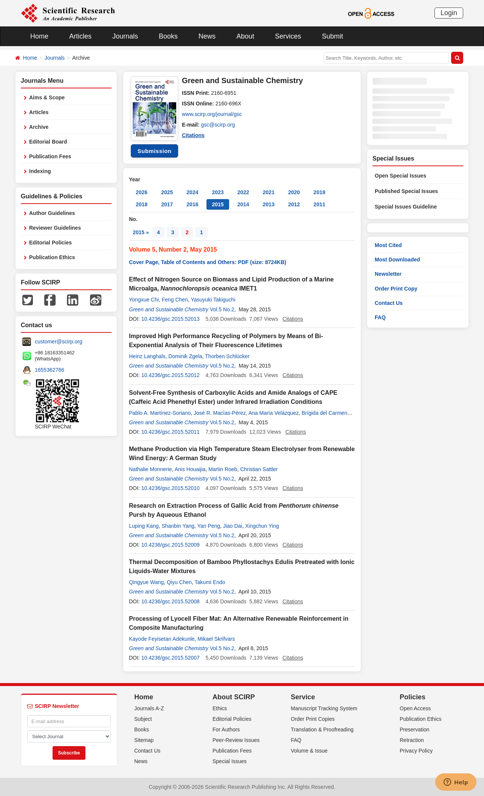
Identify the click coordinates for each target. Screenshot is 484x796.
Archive (38, 127)
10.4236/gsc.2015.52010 (170, 488)
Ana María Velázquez (273, 413)
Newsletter (388, 274)
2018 (141, 204)
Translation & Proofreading (322, 729)
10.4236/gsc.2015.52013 (170, 319)
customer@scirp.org (58, 341)
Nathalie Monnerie (150, 469)
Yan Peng (208, 526)
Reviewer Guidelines (55, 228)
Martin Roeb (222, 469)
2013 (269, 204)
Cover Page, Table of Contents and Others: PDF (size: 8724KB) (207, 262)
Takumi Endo (210, 582)
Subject (143, 719)
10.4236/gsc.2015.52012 (170, 375)
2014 (243, 204)
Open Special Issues (400, 176)
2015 (217, 204)
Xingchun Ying (262, 526)
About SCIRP (234, 697)
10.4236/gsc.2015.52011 (170, 432)
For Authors (226, 729)
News (207, 36)
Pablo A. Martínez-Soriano (160, 413)
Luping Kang (144, 526)
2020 (294, 192)
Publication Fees (50, 156)
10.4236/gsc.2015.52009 (170, 545)
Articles (80, 36)
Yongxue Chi (144, 300)
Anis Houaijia (190, 469)
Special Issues (230, 761)
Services (288, 36)
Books (168, 36)
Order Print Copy (396, 289)
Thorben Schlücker (227, 356)
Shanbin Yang (177, 526)
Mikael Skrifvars (216, 639)
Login (449, 13)
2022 (243, 192)
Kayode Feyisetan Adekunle (162, 639)
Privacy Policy (416, 751)
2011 (319, 204)
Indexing (40, 171)
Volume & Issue (309, 751)
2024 (192, 192)
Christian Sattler (259, 469)
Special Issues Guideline (406, 207)
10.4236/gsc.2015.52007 (170, 658)
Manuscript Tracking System (324, 708)
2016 (192, 204)
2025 (167, 192)
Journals (125, 36)
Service (303, 697)
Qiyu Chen (179, 582)
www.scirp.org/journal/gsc (212, 114)
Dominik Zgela (185, 356)
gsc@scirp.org (218, 125)
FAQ (380, 317)
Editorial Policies (50, 243)
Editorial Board (48, 142)
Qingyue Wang (146, 582)
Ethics (220, 708)
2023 (217, 192)
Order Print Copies (313, 719)
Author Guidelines (52, 213)
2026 (141, 192)
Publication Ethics (52, 257)
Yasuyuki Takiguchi (213, 300)
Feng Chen (175, 300)
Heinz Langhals (147, 356)
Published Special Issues (406, 191)
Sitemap (144, 740)
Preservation (415, 729)
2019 (319, 192)
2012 (294, 204)
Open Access (415, 708)
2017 (167, 204)
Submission (154, 151)
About (245, 36)
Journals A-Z (149, 708)
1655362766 (49, 370)
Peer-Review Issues (236, 740)
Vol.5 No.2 (222, 309)
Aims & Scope (47, 97)
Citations (193, 135)
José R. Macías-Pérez (220, 413)
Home (39, 36)
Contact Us (389, 303)
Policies (412, 697)
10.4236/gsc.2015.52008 (170, 601)
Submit (332, 36)
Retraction (412, 740)
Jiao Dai (232, 526)
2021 (269, 192)
